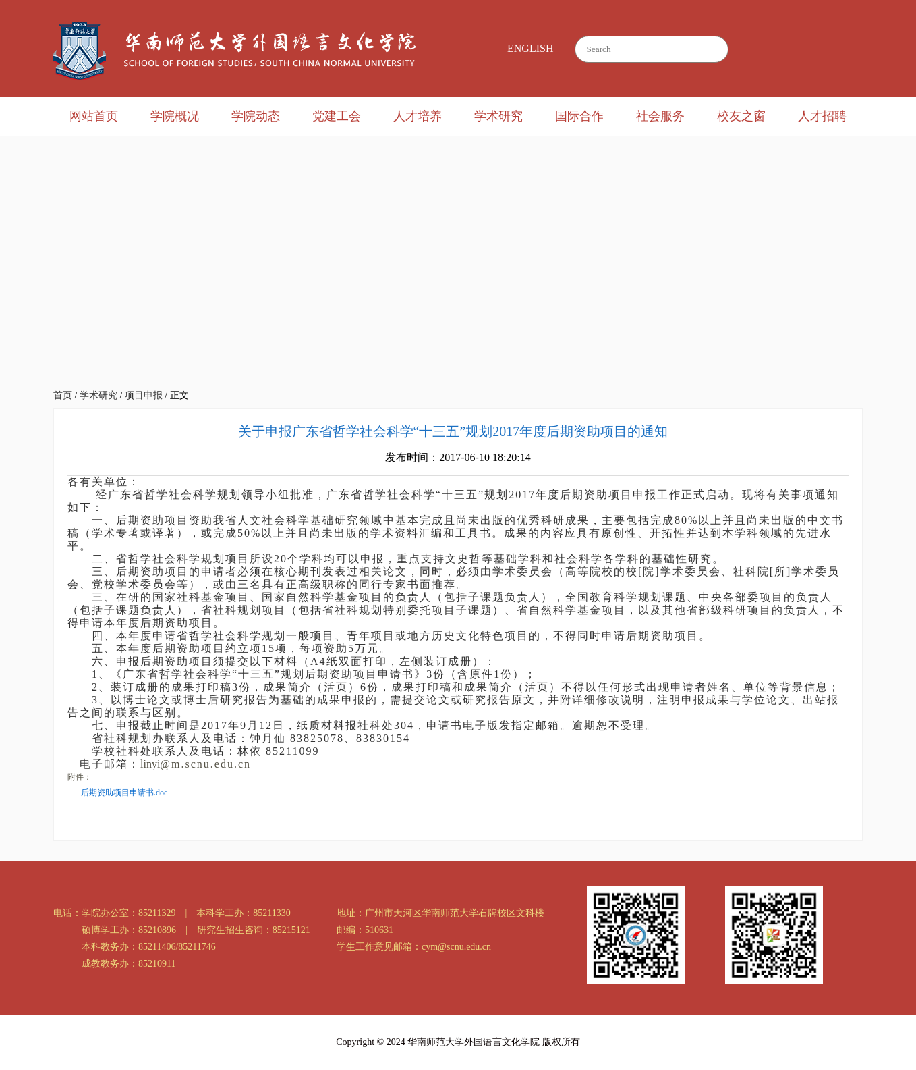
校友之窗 (741, 116)
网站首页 (93, 116)
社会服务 (660, 116)
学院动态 (255, 116)
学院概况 (174, 116)
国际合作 (579, 116)
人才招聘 (822, 116)
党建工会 (336, 116)
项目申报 (144, 395)
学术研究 (498, 116)
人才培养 (417, 116)
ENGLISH (530, 48)
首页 (62, 395)
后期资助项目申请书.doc (124, 792)
